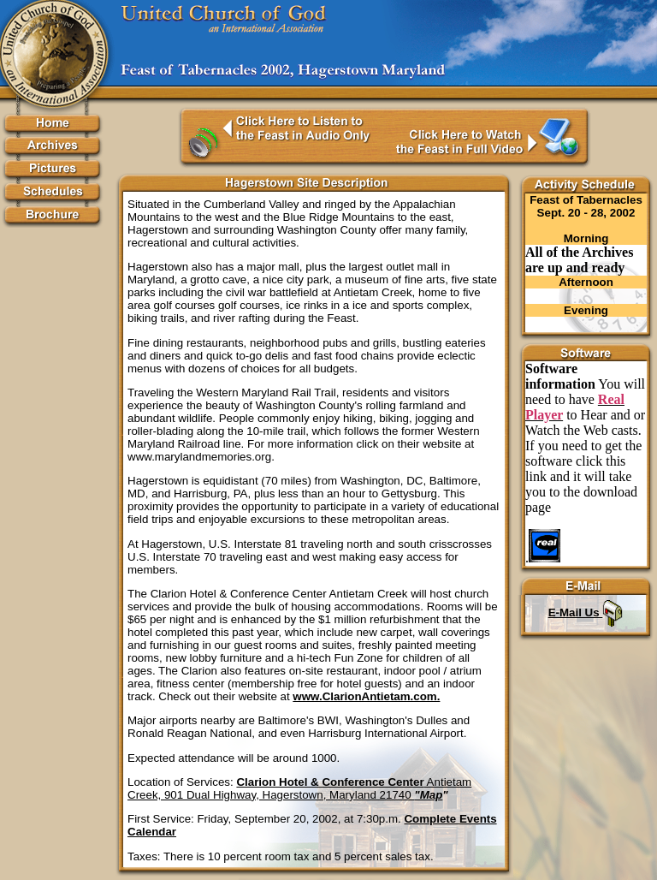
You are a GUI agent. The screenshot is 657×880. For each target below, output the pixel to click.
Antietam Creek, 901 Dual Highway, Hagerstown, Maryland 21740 (299, 788)
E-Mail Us (586, 612)
